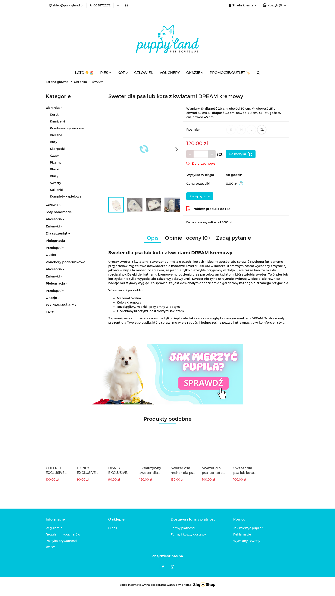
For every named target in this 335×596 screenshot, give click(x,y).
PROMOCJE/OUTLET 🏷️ (230, 73)
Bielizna (56, 135)
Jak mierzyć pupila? (248, 528)
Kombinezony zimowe (67, 128)
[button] (274, 5)
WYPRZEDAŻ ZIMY (61, 305)
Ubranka (54, 108)
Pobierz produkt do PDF (209, 208)
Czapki (55, 155)
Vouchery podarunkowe (65, 262)
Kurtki (54, 114)
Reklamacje (242, 534)
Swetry (55, 183)
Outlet (51, 255)
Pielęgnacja (57, 241)
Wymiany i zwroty (246, 541)
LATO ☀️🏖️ (84, 73)
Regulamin (54, 528)
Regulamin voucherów (63, 534)
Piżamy (55, 162)
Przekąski (55, 248)
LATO (50, 312)
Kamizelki (57, 121)
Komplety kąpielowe (65, 196)
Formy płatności (183, 528)
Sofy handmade (59, 212)
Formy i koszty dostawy (188, 534)
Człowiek (53, 205)
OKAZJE (194, 73)
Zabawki (54, 226)
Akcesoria (55, 219)
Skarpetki (57, 148)
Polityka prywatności (61, 541)
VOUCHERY (170, 73)
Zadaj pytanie (200, 196)
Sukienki (56, 190)
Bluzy (54, 176)
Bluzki (54, 169)
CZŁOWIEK (143, 73)
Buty (53, 142)
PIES (105, 73)
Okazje (53, 298)
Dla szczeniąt (58, 233)
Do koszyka (240, 154)
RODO (50, 547)
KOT (123, 73)
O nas (112, 528)
